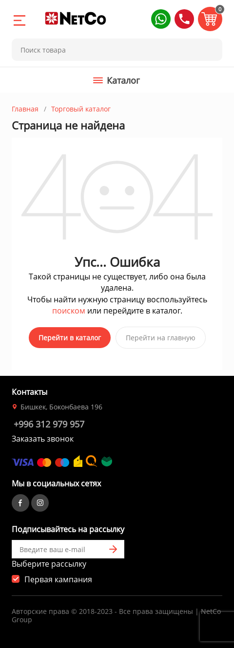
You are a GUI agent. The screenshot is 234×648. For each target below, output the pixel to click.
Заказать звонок (43, 438)
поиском (68, 310)
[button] (161, 19)
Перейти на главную (160, 337)
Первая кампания (58, 579)
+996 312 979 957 (49, 424)
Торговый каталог (81, 108)
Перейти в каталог (70, 337)
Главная (25, 108)
